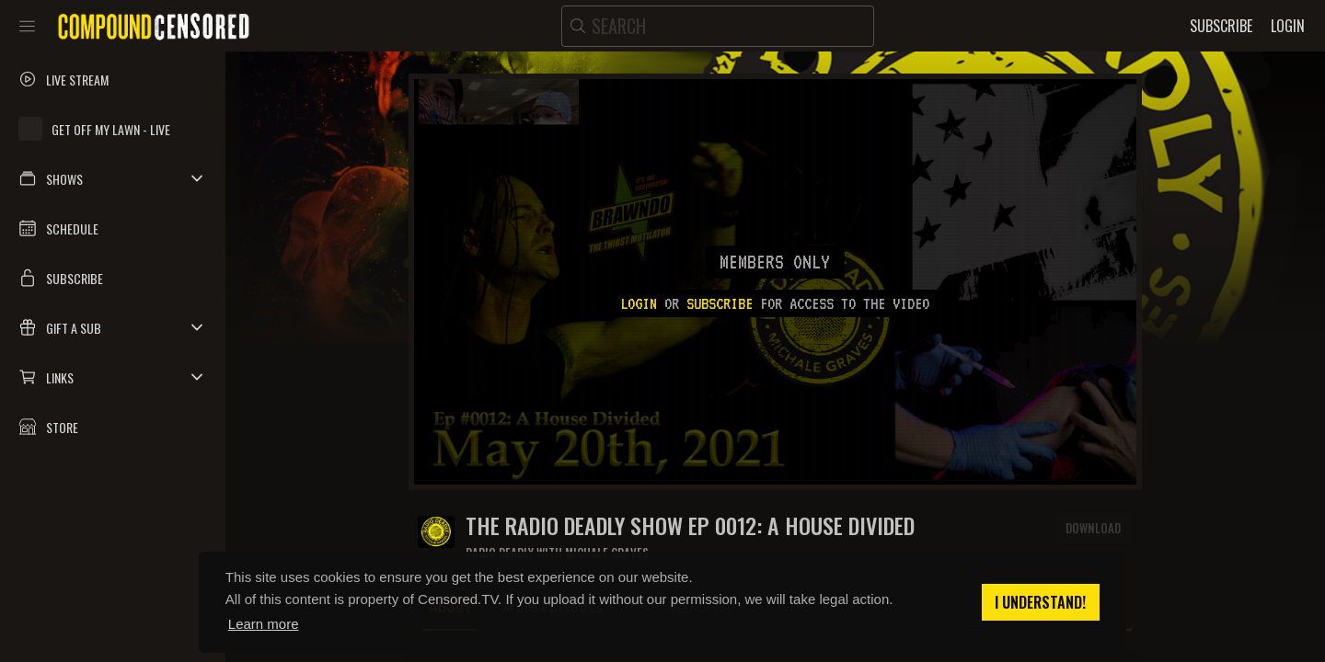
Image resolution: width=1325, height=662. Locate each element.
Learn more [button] (263, 624)
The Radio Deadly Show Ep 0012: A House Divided (690, 525)
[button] (112, 178)
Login (638, 303)
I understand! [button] (1040, 602)
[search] (717, 26)
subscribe (719, 303)
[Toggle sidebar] (27, 25)
